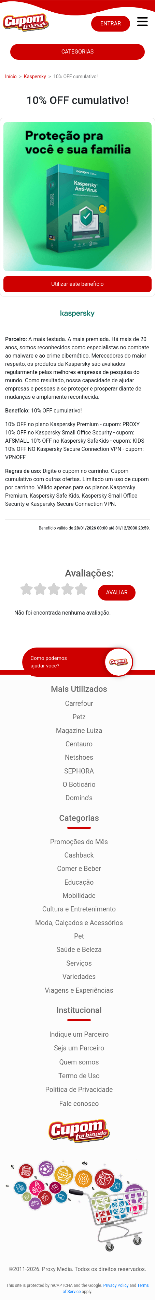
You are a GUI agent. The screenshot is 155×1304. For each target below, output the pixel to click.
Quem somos (79, 1066)
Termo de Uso (79, 1080)
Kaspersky (35, 76)
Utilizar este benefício (77, 284)
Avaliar (116, 592)
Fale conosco (79, 1107)
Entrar (110, 23)
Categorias (77, 51)
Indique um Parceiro (78, 1039)
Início (11, 76)
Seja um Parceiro (79, 1052)
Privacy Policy (116, 1289)
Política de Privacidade (78, 1094)
